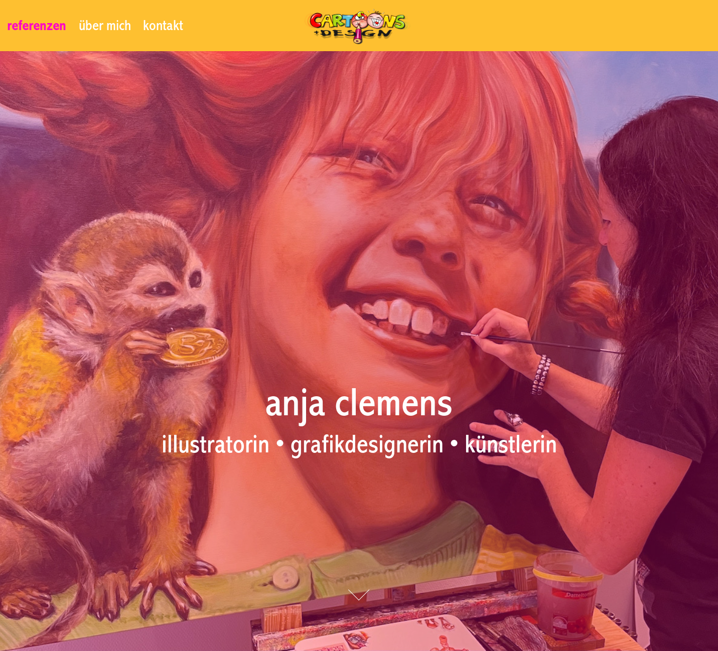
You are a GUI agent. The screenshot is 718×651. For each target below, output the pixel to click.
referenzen (36, 25)
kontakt (163, 25)
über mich (105, 25)
